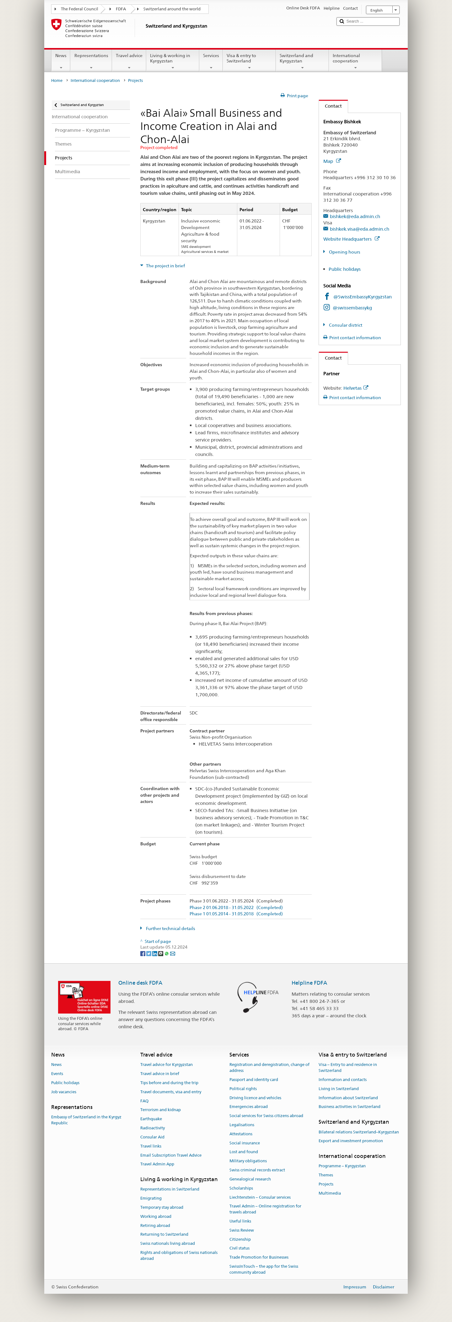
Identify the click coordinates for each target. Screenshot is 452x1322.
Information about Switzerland (348, 1097)
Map (332, 161)
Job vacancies (63, 1091)
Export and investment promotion (351, 1141)
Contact (330, 106)
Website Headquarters (351, 239)
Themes (326, 1175)
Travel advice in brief (159, 1073)
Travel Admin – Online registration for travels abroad (265, 1209)
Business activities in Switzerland (349, 1107)
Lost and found (243, 1152)
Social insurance (244, 1143)
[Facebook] (143, 952)
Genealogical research (250, 1179)
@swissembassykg (352, 308)
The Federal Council (79, 9)
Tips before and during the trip (169, 1082)
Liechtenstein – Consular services (260, 1197)
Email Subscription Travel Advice (171, 1155)
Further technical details (170, 928)
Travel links (150, 1146)
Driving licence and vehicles (255, 1097)
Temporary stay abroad (161, 1207)
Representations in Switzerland (169, 1189)
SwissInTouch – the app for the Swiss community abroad (263, 1269)
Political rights (243, 1088)
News (61, 61)
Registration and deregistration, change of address (269, 1067)
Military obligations (248, 1161)
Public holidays (345, 269)
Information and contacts (343, 1079)
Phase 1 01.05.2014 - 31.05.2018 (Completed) (236, 914)
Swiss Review (241, 1230)
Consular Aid (152, 1137)
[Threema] (161, 952)
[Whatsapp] (167, 952)
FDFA (121, 9)
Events (57, 1073)
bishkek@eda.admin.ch (355, 216)
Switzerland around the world (172, 9)
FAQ (144, 1101)
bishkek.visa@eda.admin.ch (359, 229)
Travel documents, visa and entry (170, 1091)
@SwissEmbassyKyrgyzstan (362, 297)
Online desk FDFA (140, 983)
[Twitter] (149, 952)
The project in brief (165, 265)
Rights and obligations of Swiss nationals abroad (179, 1255)
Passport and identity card (253, 1079)
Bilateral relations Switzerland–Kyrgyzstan (359, 1132)
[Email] (172, 952)
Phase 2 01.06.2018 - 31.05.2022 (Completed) (236, 907)
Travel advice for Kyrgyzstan (166, 1064)
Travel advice (129, 61)
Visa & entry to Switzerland (249, 61)
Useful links (240, 1221)
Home (56, 80)
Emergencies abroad (248, 1107)
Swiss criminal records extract (257, 1170)
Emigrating (151, 1198)
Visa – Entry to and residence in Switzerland (348, 1067)
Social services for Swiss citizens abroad (266, 1115)
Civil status (239, 1248)
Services (211, 61)
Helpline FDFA (309, 983)
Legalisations (241, 1124)
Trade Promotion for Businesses (258, 1257)
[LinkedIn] (155, 952)
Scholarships (241, 1188)
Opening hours (344, 251)
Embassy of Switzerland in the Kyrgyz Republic (86, 1120)
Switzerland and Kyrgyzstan (302, 61)
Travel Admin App (157, 1164)
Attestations (240, 1134)
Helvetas (355, 388)
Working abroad (155, 1216)
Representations (91, 61)
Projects (326, 1184)
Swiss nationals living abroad (167, 1243)
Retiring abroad (155, 1225)
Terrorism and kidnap (160, 1110)
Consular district (345, 325)
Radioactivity (152, 1128)
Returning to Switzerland (164, 1234)
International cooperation (355, 61)
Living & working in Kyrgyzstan (173, 61)
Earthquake (151, 1119)
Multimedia (330, 1193)
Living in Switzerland (339, 1088)
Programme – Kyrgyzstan (342, 1166)
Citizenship (240, 1239)
